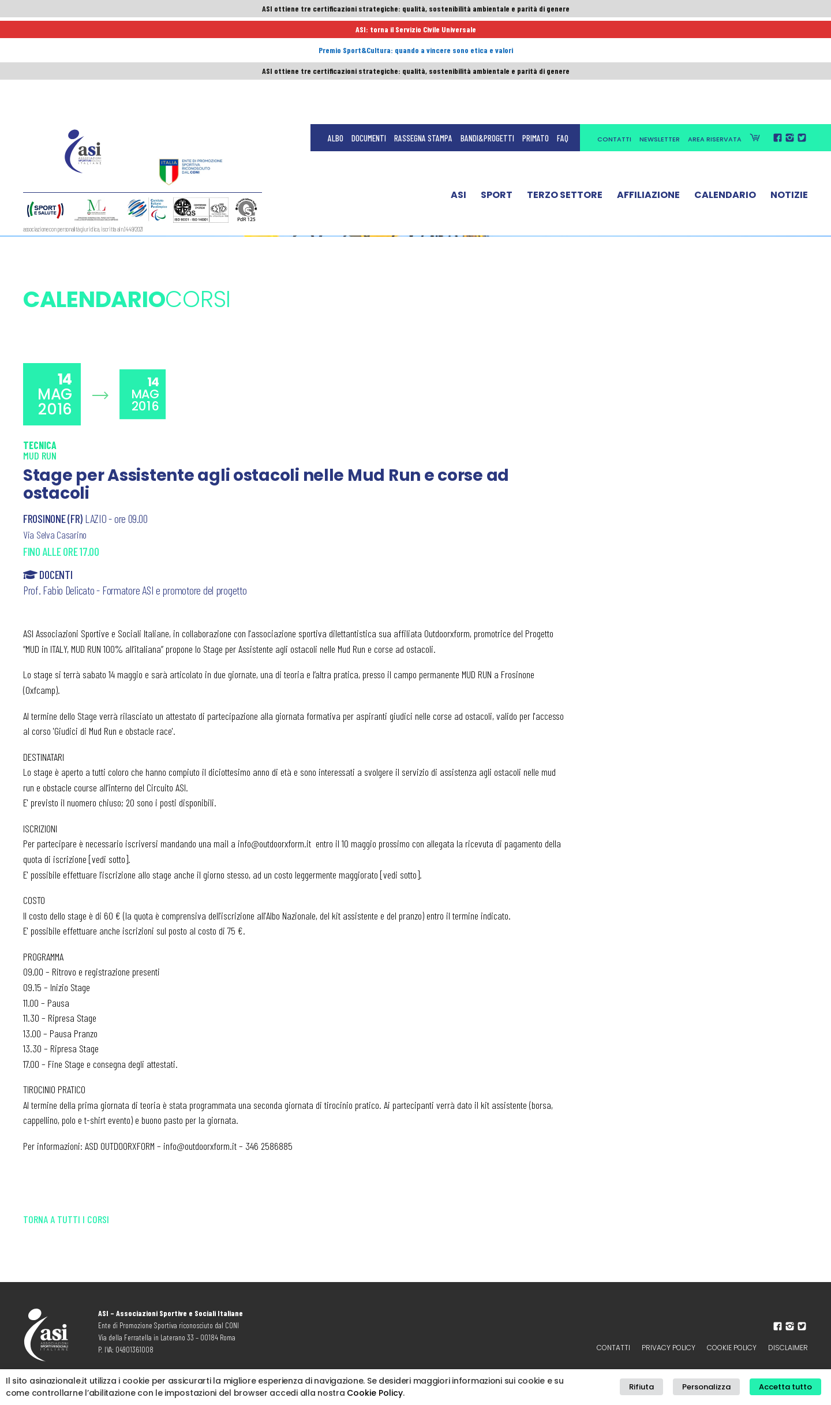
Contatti (614, 35)
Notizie (789, 94)
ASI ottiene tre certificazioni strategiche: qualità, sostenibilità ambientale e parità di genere (415, 9)
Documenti (368, 34)
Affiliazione (648, 94)
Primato (535, 34)
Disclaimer (788, 1347)
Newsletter (659, 35)
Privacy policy (668, 1347)
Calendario (725, 94)
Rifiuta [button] (661, 1387)
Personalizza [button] (718, 1387)
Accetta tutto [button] (789, 1387)
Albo (335, 34)
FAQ (562, 34)
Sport (496, 94)
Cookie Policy (732, 1347)
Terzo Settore (564, 94)
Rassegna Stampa (423, 34)
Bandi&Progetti (487, 34)
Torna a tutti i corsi (66, 1219)
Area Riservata (715, 35)
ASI (458, 94)
